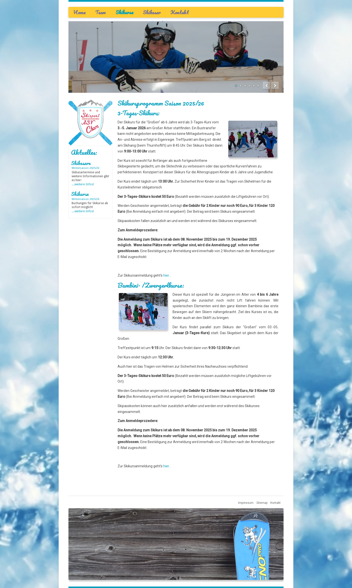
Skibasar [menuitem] (152, 12)
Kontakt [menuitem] (179, 12)
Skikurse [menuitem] (124, 12)
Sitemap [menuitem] (261, 503)
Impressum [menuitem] (245, 503)
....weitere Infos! (83, 184)
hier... (167, 275)
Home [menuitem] (79, 12)
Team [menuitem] (100, 12)
